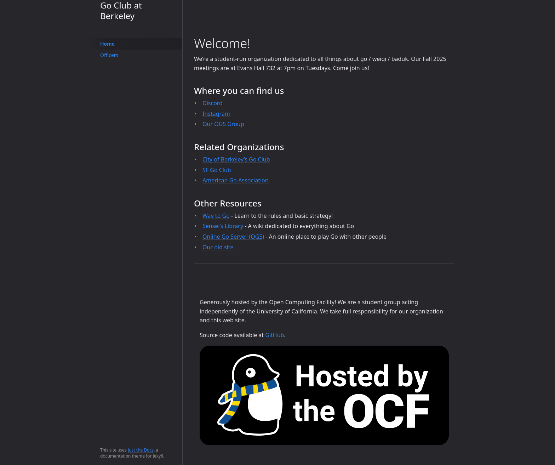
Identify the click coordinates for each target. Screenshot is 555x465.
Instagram (216, 114)
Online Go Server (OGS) (233, 236)
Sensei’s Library (222, 226)
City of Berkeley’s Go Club (236, 159)
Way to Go (216, 216)
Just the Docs (141, 450)
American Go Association (235, 180)
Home (107, 43)
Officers (109, 55)
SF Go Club (216, 170)
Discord (212, 103)
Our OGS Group (223, 124)
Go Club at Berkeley (121, 10)
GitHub (274, 335)
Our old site (218, 247)
